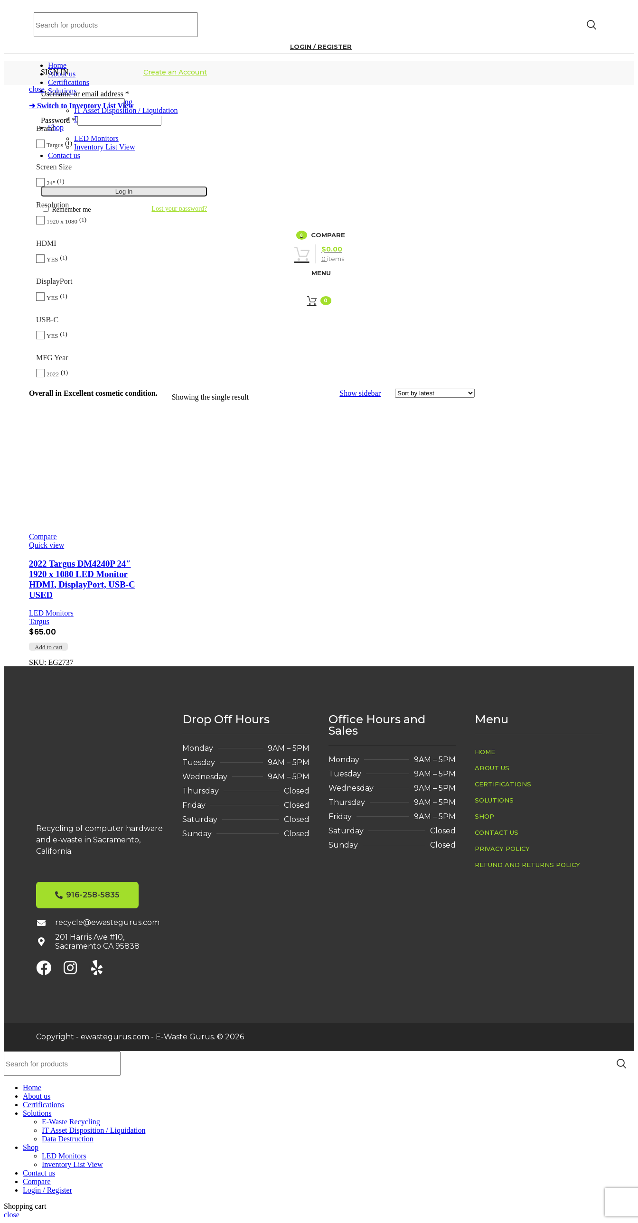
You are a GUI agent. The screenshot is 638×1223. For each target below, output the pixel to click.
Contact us (496, 832)
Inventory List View (72, 1164)
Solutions (494, 800)
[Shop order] (435, 393)
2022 (53, 374)
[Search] (116, 24)
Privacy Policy (502, 848)
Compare (37, 1181)
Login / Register (47, 1190)
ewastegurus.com (115, 1036)
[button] (48, 647)
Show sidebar (360, 393)
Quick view (46, 545)
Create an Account (175, 72)
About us (492, 768)
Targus (55, 145)
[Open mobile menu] (319, 272)
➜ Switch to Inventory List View (81, 106)
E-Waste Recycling (71, 1122)
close (37, 89)
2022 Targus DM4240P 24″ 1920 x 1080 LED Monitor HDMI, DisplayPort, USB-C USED (82, 579)
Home (485, 752)
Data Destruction (68, 1139)
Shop (484, 816)
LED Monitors (51, 613)
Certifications (503, 784)
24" (51, 183)
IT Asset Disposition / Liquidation (93, 1130)
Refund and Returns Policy (527, 864)
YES (52, 259)
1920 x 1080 (62, 221)
